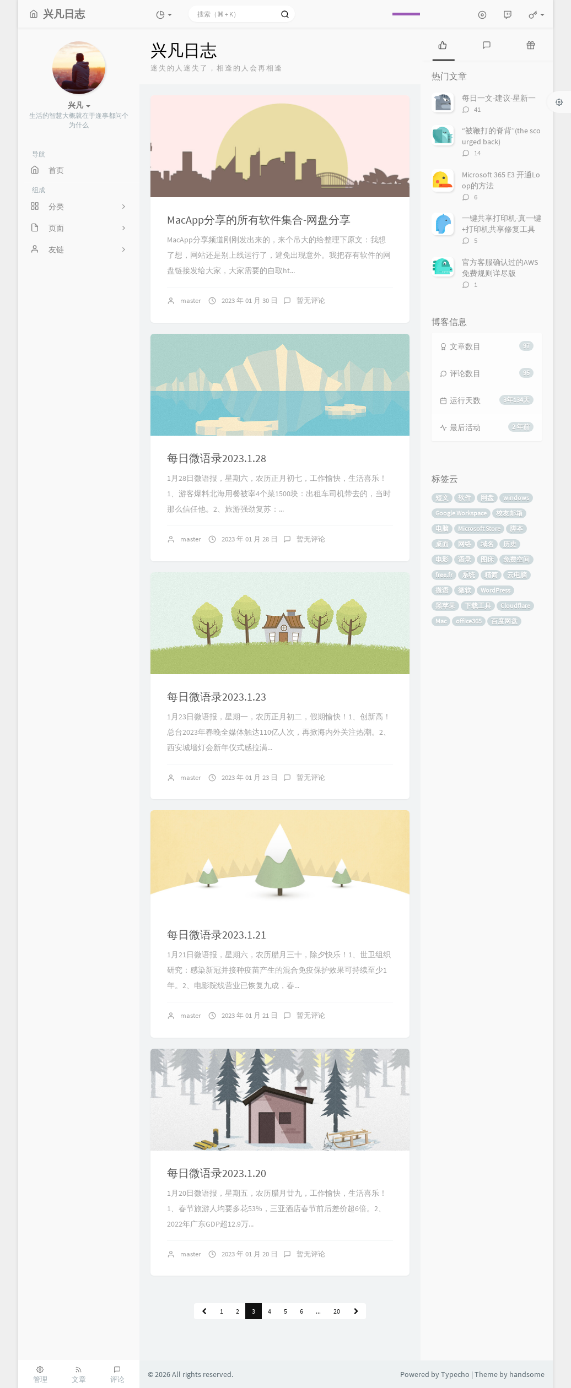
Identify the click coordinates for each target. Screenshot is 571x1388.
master (190, 300)
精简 (491, 575)
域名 (487, 544)
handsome (527, 1374)
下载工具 (478, 605)
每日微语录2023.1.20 (216, 1173)
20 (336, 1311)
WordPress (495, 590)
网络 (464, 544)
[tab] (443, 44)
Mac (440, 621)
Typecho (455, 1374)
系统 (468, 575)
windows (516, 498)
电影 (442, 559)
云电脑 (517, 575)
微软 (464, 590)
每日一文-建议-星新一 (499, 98)
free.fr (444, 575)
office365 (469, 621)
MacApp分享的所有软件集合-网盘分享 (259, 219)
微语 (442, 590)
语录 (464, 559)
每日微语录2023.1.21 (216, 934)
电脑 (442, 528)
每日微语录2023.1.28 (216, 458)
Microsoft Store (479, 528)
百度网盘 (504, 621)
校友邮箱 (509, 513)
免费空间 (516, 559)
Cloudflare (515, 605)
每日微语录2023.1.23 (216, 696)
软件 (464, 498)
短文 (442, 498)
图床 (487, 559)
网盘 (487, 498)
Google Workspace (461, 513)
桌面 (442, 544)
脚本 (516, 528)
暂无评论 (311, 300)
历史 (509, 544)
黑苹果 (445, 605)
